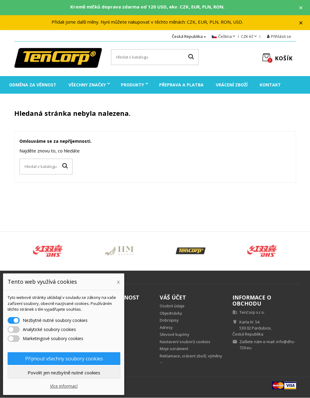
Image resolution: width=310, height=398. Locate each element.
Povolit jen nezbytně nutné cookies (64, 373)
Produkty (132, 85)
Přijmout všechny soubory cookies (64, 358)
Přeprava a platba (181, 85)
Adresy (166, 327)
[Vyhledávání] (155, 57)
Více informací (64, 386)
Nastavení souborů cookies (185, 341)
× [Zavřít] (301, 8)
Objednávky (171, 313)
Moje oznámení (174, 349)
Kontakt (270, 85)
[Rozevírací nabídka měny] (249, 37)
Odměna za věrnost (32, 85)
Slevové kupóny (174, 334)
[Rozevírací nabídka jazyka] (224, 37)
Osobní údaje (172, 306)
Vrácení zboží (232, 85)
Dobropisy (169, 320)
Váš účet (173, 297)
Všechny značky (87, 85)
